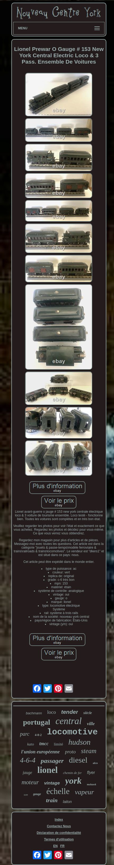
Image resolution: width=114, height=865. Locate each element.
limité (58, 744)
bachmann (34, 713)
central (69, 721)
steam (88, 750)
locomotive (72, 732)
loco (51, 712)
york (73, 781)
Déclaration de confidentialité (59, 833)
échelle (58, 791)
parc (25, 734)
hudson (80, 742)
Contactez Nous (59, 826)
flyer (91, 772)
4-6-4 (27, 760)
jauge (27, 772)
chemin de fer (72, 773)
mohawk (91, 784)
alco (95, 762)
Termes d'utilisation (59, 839)
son (26, 794)
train (52, 800)
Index (59, 819)
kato (30, 744)
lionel (47, 770)
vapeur (84, 792)
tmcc (44, 743)
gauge (37, 794)
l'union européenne (40, 751)
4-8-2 (38, 735)
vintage (52, 783)
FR (62, 846)
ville (91, 723)
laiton (67, 802)
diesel (78, 759)
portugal (36, 722)
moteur (30, 782)
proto (70, 751)
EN (55, 846)
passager (52, 760)
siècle (87, 713)
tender (69, 712)
